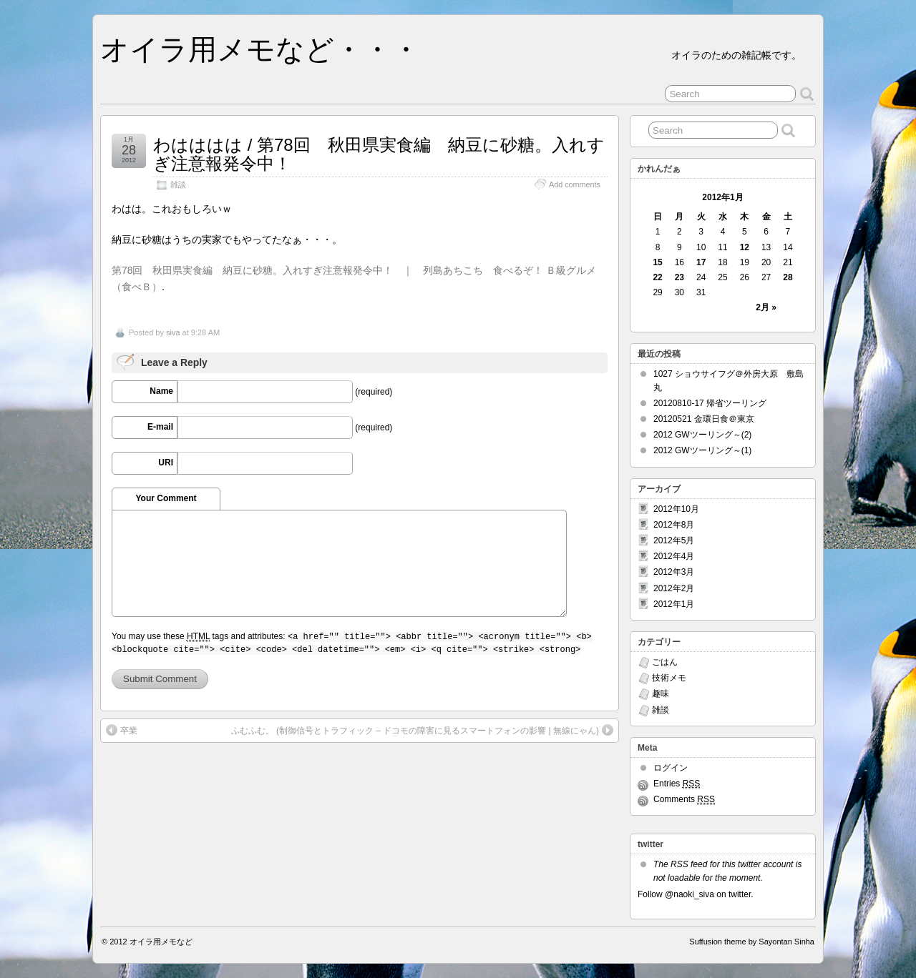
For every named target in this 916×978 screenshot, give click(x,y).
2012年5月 (673, 540)
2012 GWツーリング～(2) (702, 435)
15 (657, 262)
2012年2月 (673, 588)
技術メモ (669, 678)
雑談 (178, 184)
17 (701, 262)
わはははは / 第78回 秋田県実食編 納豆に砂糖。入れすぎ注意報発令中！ (379, 154)
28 (787, 277)
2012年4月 (673, 556)
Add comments (574, 184)
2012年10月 (676, 509)
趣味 (660, 693)
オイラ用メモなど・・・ (260, 49)
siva (173, 332)
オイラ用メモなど (161, 941)
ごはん (665, 662)
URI (165, 463)
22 (657, 277)
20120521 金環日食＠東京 (703, 419)
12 (744, 247)
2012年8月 (673, 525)
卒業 (128, 731)
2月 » (766, 307)
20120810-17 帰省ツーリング (709, 403)
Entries (676, 784)
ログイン (670, 768)
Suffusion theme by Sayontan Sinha (751, 941)
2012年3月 (673, 572)
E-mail (160, 427)
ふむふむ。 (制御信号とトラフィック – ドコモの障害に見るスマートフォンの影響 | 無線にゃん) (415, 731)
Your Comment (165, 498)
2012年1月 (673, 604)
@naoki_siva (689, 894)
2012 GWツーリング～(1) (702, 450)
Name (161, 391)
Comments (684, 799)
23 (679, 277)
